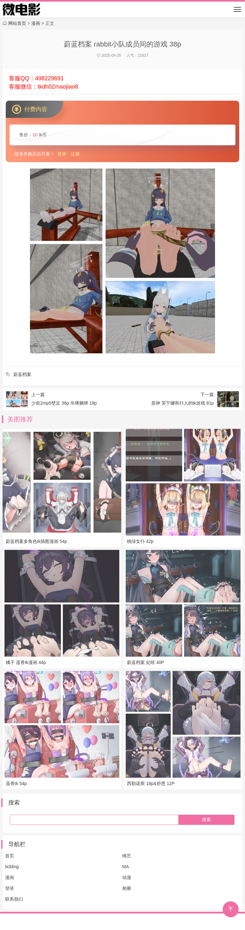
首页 (9, 855)
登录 (61, 153)
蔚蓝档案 (22, 374)
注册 (75, 153)
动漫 (126, 877)
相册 (126, 888)
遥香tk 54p (16, 783)
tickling (12, 866)
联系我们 (14, 899)
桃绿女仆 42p (140, 541)
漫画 (9, 877)
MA (125, 866)
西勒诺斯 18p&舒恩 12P (150, 783)
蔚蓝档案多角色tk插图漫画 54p (36, 541)
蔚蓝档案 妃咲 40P (145, 662)
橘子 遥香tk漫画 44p (26, 662)
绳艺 (126, 855)
